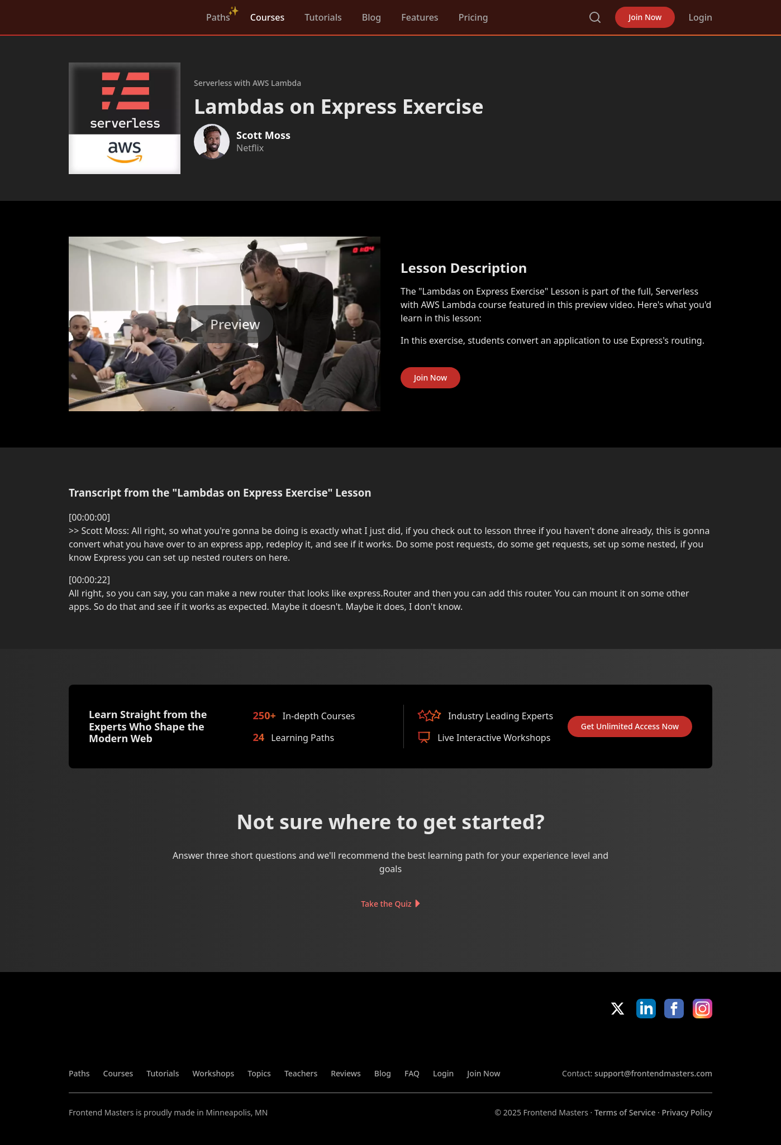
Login (700, 17)
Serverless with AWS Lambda (247, 83)
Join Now (644, 17)
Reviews (346, 1073)
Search (595, 17)
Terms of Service (624, 1112)
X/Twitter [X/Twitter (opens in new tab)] (617, 1008)
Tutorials (322, 17)
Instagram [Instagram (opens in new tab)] (702, 1008)
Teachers (300, 1073)
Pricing (473, 17)
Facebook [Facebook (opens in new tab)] (674, 1008)
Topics (259, 1073)
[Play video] (224, 324)
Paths (218, 17)
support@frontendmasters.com (653, 1073)
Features (419, 17)
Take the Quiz (386, 903)
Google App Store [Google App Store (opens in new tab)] (674, 1043)
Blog (371, 17)
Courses (267, 17)
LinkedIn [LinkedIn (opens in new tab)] (646, 1008)
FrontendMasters (127, 15)
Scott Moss (263, 135)
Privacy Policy (687, 1112)
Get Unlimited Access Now (630, 726)
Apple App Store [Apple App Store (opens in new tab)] (594, 1043)
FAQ (412, 1073)
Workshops (213, 1073)
